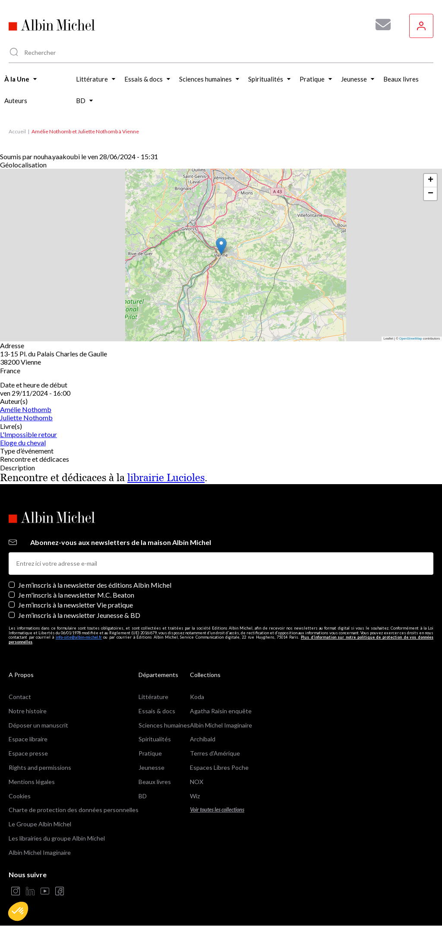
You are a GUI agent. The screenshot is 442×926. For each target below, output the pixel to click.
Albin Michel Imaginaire (40, 852)
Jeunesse (151, 767)
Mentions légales (32, 781)
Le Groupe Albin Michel (40, 824)
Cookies (20, 796)
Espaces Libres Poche (219, 767)
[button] (18, 911)
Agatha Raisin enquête (221, 711)
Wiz (195, 796)
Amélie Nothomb (25, 409)
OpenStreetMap (410, 338)
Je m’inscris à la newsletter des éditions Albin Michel (94, 585)
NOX (196, 781)
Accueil (17, 131)
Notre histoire (28, 711)
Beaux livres (155, 781)
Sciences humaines (164, 725)
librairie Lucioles (166, 477)
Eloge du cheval (23, 442)
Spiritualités (155, 739)
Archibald (202, 739)
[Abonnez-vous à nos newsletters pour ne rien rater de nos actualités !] (380, 24)
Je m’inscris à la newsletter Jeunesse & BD (79, 615)
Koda (197, 696)
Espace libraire (28, 739)
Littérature (153, 696)
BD (143, 796)
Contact (20, 696)
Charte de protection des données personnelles (74, 809)
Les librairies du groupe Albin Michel (57, 838)
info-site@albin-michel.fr (79, 637)
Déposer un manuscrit (38, 725)
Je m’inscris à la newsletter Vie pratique (75, 605)
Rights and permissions (40, 767)
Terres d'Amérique (215, 753)
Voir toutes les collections (217, 809)
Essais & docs (157, 711)
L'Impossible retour (28, 434)
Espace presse (28, 753)
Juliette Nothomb (26, 417)
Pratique (150, 753)
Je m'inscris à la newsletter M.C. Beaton (76, 595)
